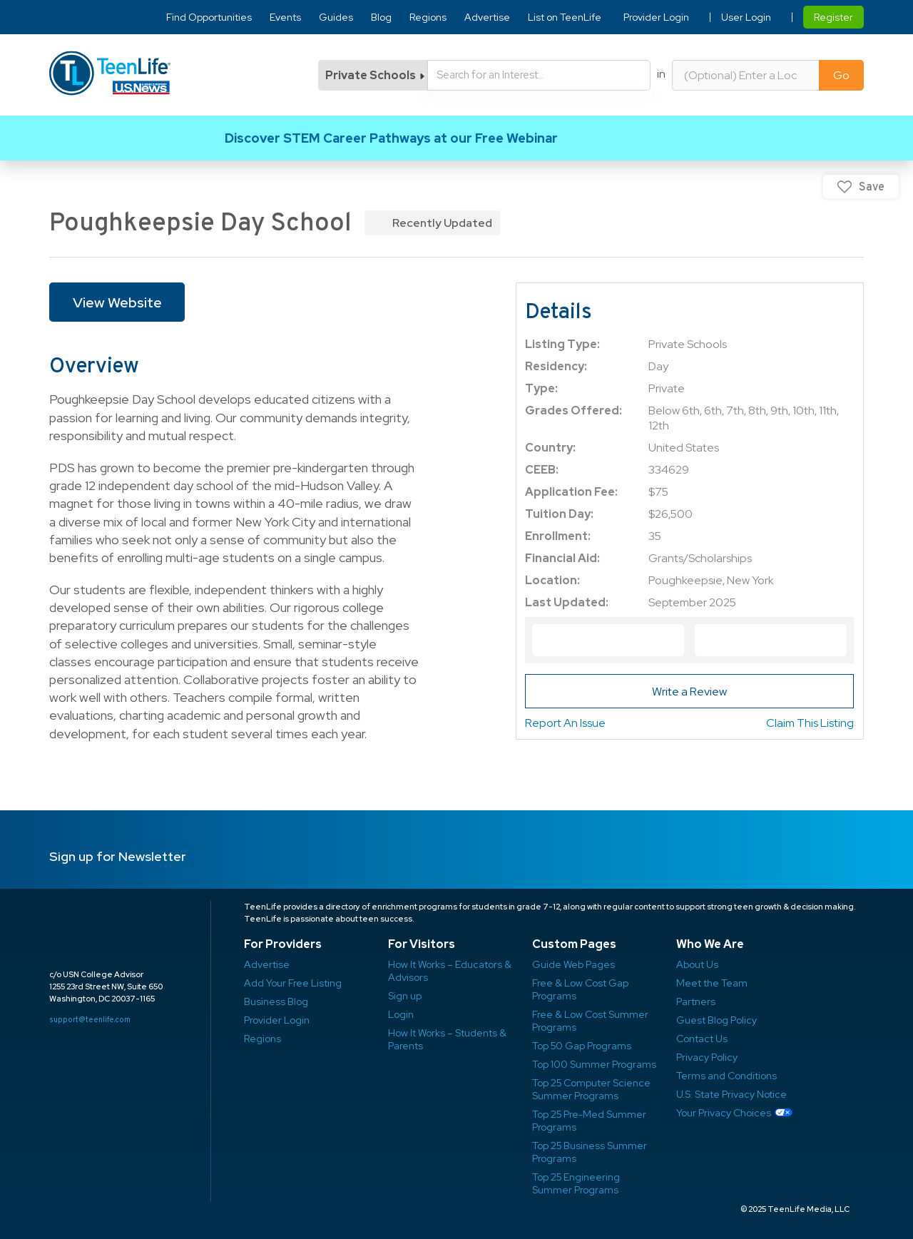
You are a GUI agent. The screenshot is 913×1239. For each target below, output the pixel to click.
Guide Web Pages (573, 964)
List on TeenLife (565, 17)
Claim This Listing (810, 722)
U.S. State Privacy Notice (731, 1094)
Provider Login (656, 17)
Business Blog (276, 1001)
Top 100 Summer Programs (594, 1064)
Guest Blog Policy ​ (716, 1020)
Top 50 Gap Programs (581, 1045)
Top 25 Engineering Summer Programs (576, 1183)
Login (401, 1014)
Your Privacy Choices (723, 1112)
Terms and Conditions (726, 1075)
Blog (382, 17)
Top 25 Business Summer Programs (589, 1152)
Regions (428, 17)
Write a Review (689, 691)
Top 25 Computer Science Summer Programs (591, 1089)
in (661, 73)
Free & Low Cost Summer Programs (590, 1021)
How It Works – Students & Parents (447, 1039)
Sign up (405, 995)
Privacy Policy (707, 1057)
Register (833, 17)
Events (286, 17)
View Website (117, 302)
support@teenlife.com (90, 1019)
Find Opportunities (210, 17)
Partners (695, 1001)
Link (456, 138)
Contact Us (702, 1038)
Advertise (488, 17)
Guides (337, 17)
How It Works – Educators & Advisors (449, 971)
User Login (746, 17)
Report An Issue (565, 722)
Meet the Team (712, 983)
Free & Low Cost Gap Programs (580, 989)
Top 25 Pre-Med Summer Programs (589, 1120)
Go (841, 75)
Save (871, 186)
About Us (697, 964)
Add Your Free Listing (293, 983)
